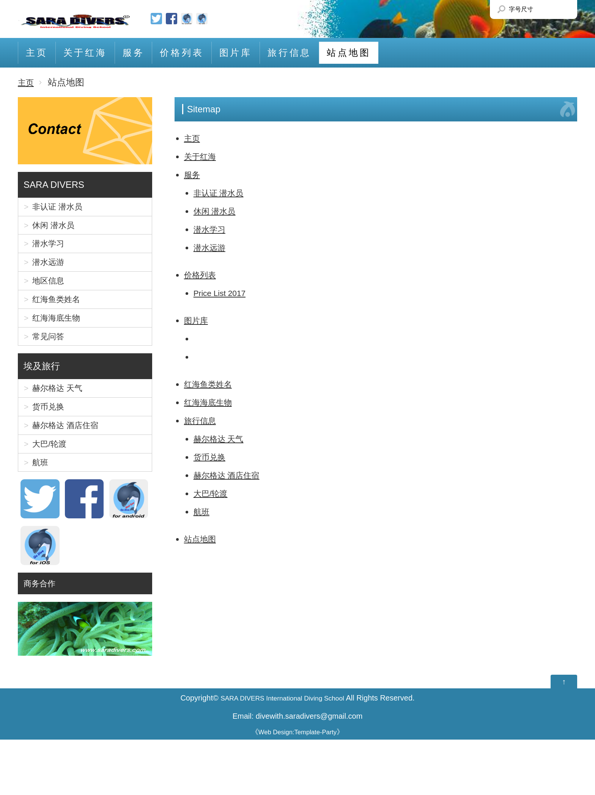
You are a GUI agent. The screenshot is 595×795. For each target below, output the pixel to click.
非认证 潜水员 (222, 192)
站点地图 (348, 52)
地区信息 (51, 298)
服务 (134, 52)
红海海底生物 (211, 402)
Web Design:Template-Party (297, 788)
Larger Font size (557, 9)
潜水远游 (212, 247)
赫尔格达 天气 (222, 438)
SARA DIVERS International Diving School (282, 753)
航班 (203, 511)
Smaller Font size (540, 9)
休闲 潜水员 (218, 211)
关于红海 (85, 52)
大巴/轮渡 (213, 493)
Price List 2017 (224, 293)
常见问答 (51, 365)
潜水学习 (212, 229)
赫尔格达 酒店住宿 (231, 475)
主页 (37, 52)
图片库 (235, 52)
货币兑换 (212, 457)
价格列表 (181, 52)
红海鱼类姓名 (211, 384)
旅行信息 (289, 52)
